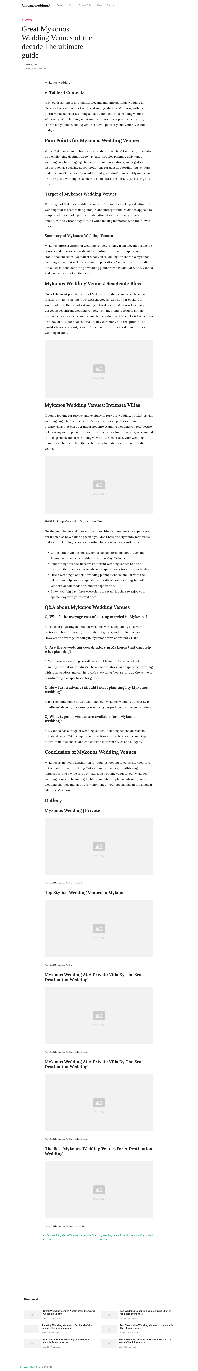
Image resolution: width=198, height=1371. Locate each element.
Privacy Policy (85, 5)
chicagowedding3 (27, 1367)
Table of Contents (67, 92)
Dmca (71, 5)
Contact (60, 5)
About (99, 5)
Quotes (110, 5)
